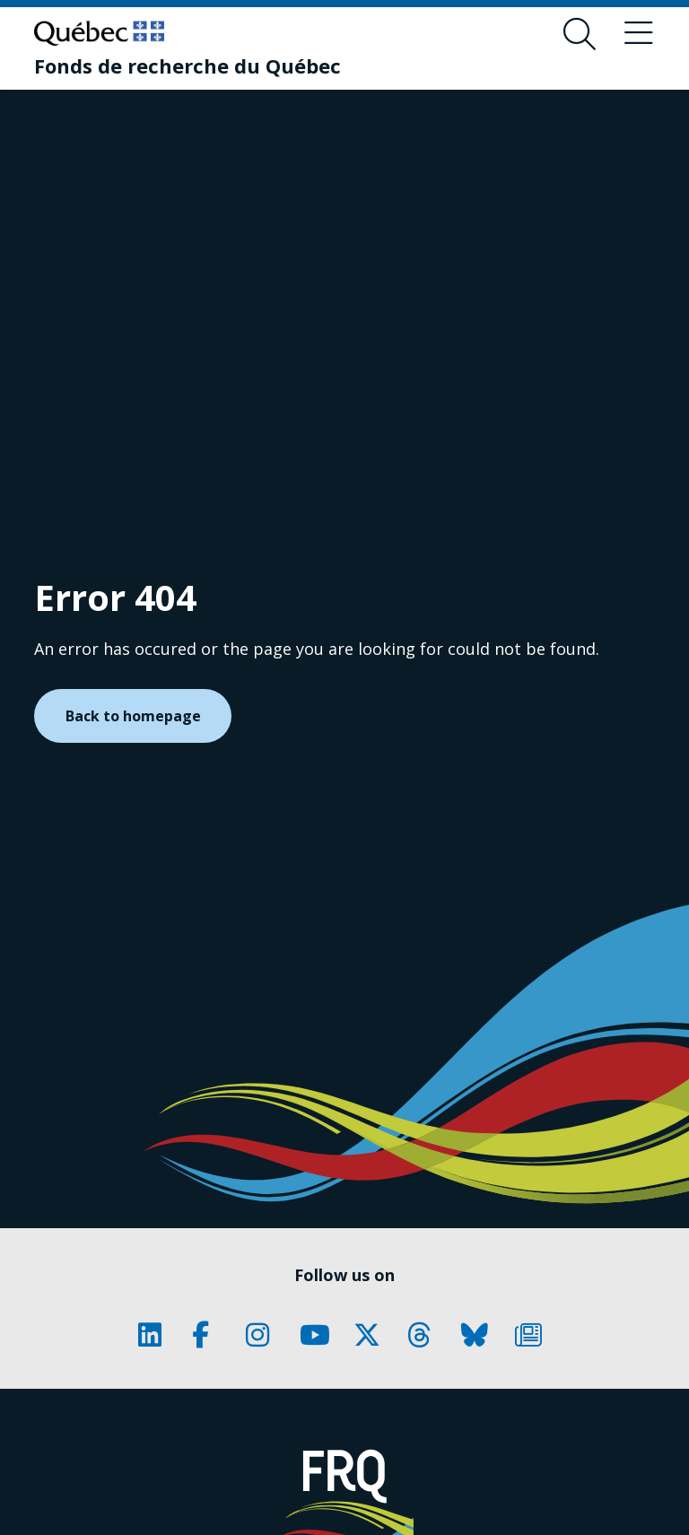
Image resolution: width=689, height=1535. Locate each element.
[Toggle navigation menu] (639, 34)
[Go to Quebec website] (99, 33)
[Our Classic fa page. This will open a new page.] (156, 1335)
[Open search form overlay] (579, 34)
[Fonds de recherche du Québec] (187, 65)
